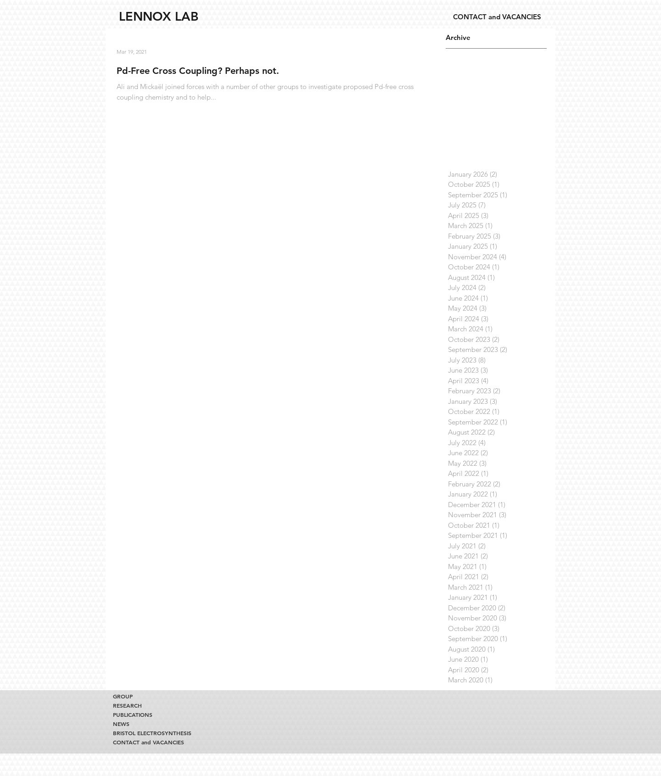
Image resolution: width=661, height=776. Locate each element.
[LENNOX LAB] (158, 16)
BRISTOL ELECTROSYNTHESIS (149, 733)
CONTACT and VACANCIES (148, 742)
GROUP (123, 696)
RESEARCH (127, 705)
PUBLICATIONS (132, 714)
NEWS (121, 723)
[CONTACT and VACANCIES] (497, 16)
